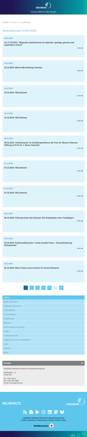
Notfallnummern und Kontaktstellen (17, 340)
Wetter (6, 353)
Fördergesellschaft (11, 336)
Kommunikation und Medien (14, 327)
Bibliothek (7, 323)
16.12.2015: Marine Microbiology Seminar (23, 68)
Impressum (32, 420)
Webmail (7, 348)
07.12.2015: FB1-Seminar (15, 193)
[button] (84, 434)
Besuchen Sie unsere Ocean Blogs (31, 412)
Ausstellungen (9, 319)
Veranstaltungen (10, 314)
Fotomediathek (9, 310)
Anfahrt (57, 420)
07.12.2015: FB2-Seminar (15, 168)
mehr (79, 48)
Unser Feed (25, 412)
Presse (51, 420)
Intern (6, 344)
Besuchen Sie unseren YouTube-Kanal (37, 412)
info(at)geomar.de (16, 383)
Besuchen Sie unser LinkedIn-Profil (50, 412)
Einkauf (6, 331)
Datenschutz (42, 420)
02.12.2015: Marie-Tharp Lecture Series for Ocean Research (31, 268)
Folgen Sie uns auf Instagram (43, 412)
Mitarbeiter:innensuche (12, 306)
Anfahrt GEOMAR (10, 302)
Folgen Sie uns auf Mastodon (56, 412)
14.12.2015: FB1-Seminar (15, 118)
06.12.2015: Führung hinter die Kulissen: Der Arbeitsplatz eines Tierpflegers (39, 218)
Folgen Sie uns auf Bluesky (62, 412)
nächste (61, 288)
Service (14, 22)
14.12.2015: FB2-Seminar (15, 93)
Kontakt (43, 363)
